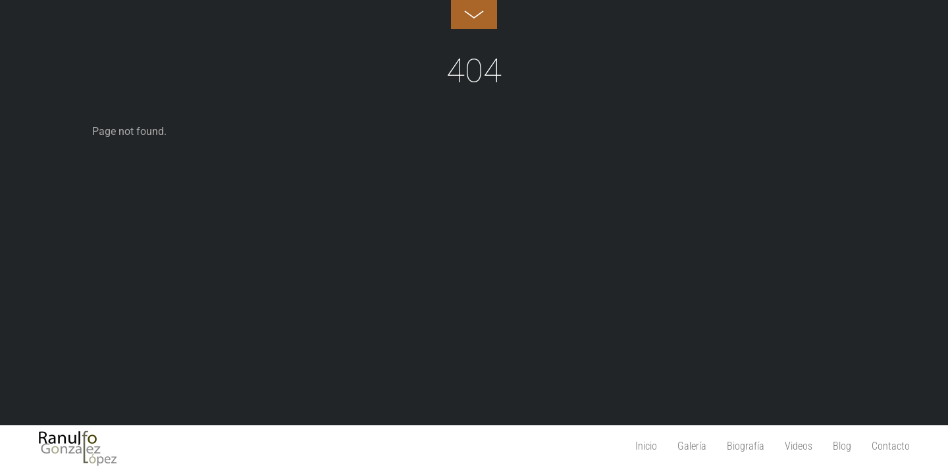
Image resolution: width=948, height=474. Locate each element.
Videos (798, 446)
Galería (691, 446)
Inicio (646, 446)
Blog (842, 446)
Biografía (745, 446)
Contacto (891, 446)
